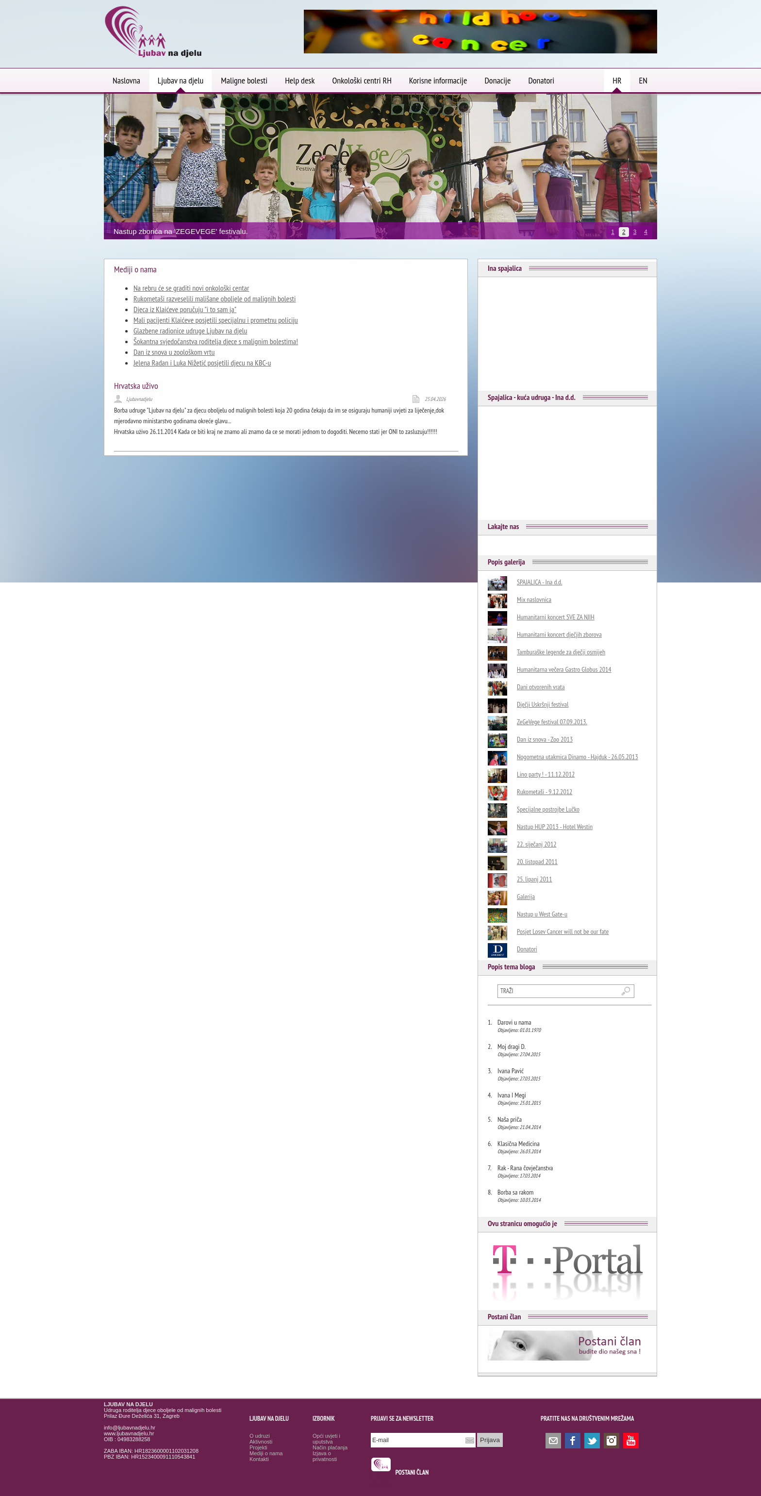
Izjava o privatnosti (325, 1456)
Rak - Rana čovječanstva (525, 1168)
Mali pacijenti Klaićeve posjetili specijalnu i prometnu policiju (215, 320)
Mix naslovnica (534, 599)
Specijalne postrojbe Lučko (548, 809)
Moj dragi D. (511, 1046)
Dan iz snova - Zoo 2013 (545, 739)
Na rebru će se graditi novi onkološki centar (191, 288)
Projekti (258, 1447)
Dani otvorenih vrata (541, 686)
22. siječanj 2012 (537, 844)
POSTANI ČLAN (412, 1472)
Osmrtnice (382, 1484)
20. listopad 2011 (537, 861)
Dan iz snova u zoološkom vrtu (174, 352)
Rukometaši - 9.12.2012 (544, 791)
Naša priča (509, 1119)
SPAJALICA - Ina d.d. (539, 582)
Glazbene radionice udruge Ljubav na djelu (190, 330)
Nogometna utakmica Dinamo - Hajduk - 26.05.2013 (577, 756)
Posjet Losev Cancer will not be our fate (563, 931)
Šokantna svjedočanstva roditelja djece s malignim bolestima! (215, 341)
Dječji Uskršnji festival (542, 704)
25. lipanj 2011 (534, 879)
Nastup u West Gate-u (542, 914)
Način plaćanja (330, 1447)
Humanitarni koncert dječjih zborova (559, 634)
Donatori (527, 949)
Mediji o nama (265, 1453)
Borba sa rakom (515, 1192)
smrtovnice (383, 1476)
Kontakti (259, 1459)
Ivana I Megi (511, 1095)
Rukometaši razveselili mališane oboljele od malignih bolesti (214, 298)
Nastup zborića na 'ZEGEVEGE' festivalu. (181, 231)
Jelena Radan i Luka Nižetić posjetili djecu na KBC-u (202, 362)
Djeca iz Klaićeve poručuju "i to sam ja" (184, 309)
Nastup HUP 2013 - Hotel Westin (555, 826)
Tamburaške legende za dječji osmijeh (561, 652)
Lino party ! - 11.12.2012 (546, 774)
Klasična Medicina (518, 1143)
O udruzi (259, 1436)
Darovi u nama (514, 1022)
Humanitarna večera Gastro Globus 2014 (564, 669)
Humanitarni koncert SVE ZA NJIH (556, 617)
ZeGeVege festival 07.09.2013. (552, 721)
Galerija (526, 896)
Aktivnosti (260, 1442)
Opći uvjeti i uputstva (326, 1439)
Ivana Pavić (510, 1070)
